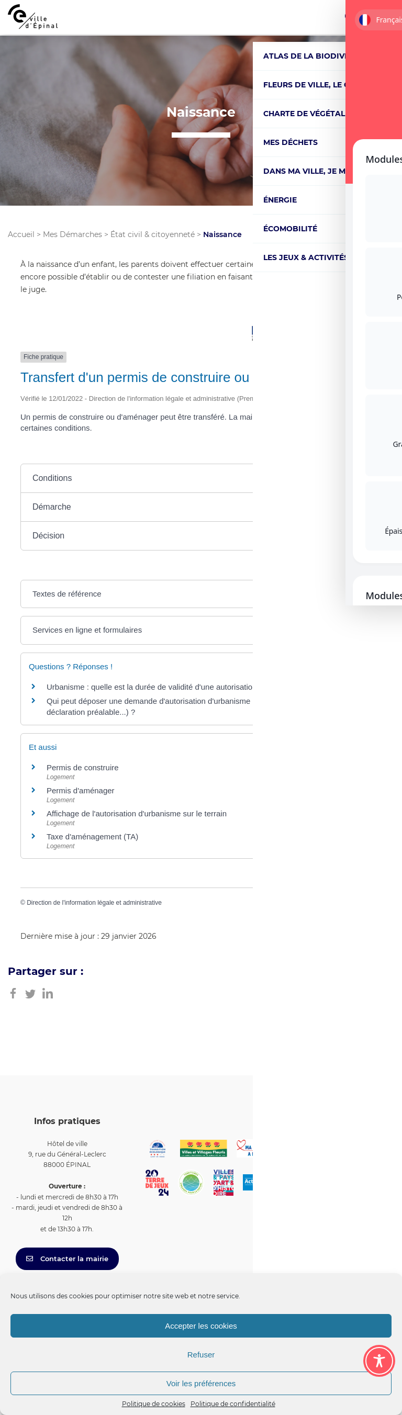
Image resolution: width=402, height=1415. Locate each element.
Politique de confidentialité (233, 1404)
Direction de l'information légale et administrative (94, 902)
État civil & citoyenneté (152, 234)
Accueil (21, 234)
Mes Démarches (72, 234)
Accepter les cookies (201, 1325)
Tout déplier (355, 452)
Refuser (201, 1354)
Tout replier (292, 452)
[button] (201, 478)
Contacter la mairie (67, 1258)
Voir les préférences (201, 1383)
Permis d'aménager (81, 790)
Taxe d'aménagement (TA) (92, 836)
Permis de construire (83, 767)
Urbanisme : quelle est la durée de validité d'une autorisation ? (155, 686)
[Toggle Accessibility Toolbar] (379, 1361)
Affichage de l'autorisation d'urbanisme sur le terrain (137, 813)
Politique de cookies (153, 1404)
